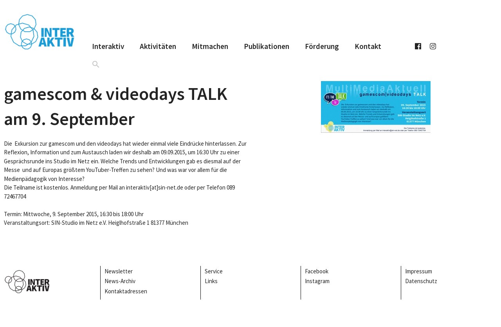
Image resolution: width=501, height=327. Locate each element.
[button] (96, 64)
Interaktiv (108, 46)
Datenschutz (421, 281)
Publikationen (266, 46)
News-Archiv (120, 281)
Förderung (322, 46)
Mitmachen (210, 46)
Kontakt (368, 46)
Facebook (316, 271)
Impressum (419, 271)
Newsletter (119, 271)
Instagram (317, 281)
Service (214, 271)
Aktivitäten (158, 46)
